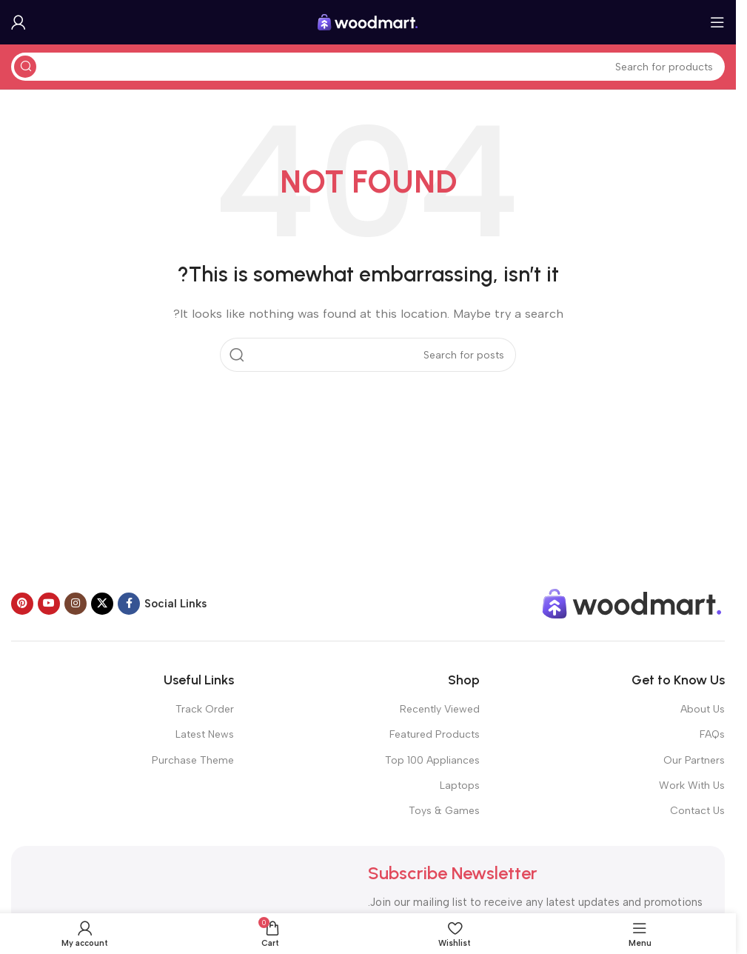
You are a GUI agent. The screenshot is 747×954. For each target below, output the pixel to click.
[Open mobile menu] (717, 22)
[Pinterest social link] (22, 604)
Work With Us (692, 785)
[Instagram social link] (75, 604)
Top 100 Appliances (432, 760)
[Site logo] (368, 21)
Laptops (460, 785)
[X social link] (102, 604)
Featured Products (434, 734)
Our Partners (694, 760)
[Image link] (632, 603)
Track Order (204, 709)
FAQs (712, 734)
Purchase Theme (193, 760)
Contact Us (697, 810)
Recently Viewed (440, 709)
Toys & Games (444, 810)
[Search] (368, 67)
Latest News (204, 734)
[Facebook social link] (129, 604)
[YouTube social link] (49, 604)
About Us (702, 709)
